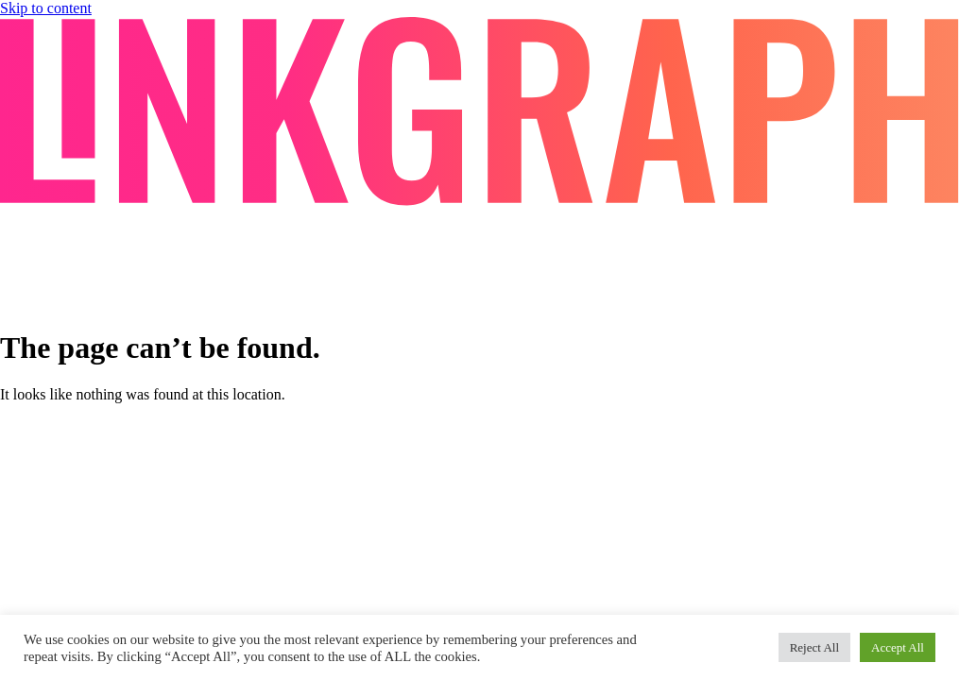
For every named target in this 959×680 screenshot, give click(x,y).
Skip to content (46, 8)
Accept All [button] (897, 647)
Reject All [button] (814, 647)
